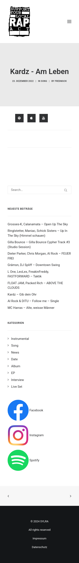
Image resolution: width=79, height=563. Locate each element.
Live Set (16, 387)
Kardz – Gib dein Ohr (22, 294)
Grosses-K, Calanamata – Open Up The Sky (38, 224)
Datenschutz (39, 547)
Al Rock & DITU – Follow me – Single (33, 301)
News (15, 352)
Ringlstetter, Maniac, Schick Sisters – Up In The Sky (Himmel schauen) (37, 233)
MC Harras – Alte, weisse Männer (31, 308)
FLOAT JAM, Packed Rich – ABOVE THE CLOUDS (35, 285)
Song (44, 81)
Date (14, 359)
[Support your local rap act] (39, 21)
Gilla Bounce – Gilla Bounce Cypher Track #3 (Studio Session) (39, 244)
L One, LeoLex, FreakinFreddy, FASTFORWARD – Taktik (28, 274)
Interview (17, 380)
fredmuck (61, 81)
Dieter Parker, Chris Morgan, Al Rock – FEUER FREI (39, 256)
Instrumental (20, 339)
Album (15, 366)
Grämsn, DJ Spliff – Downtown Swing (34, 265)
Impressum (39, 538)
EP (13, 373)
